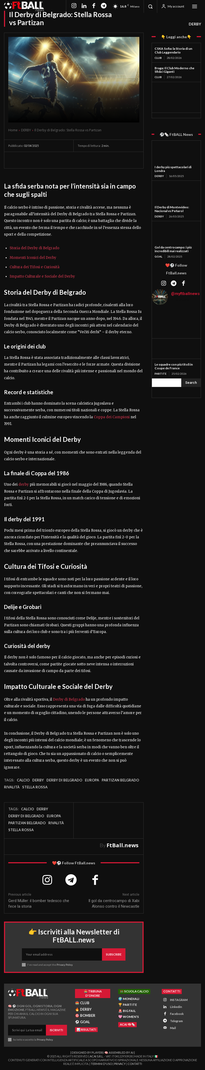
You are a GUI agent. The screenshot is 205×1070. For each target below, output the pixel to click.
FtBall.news (123, 845)
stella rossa (35, 787)
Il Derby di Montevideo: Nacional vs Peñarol (172, 209)
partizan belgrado (120, 780)
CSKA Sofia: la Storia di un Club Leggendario (173, 50)
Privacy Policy (64, 964)
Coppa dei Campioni (112, 417)
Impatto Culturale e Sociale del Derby (42, 276)
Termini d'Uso (101, 1064)
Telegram (176, 1020)
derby (23, 484)
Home (13, 130)
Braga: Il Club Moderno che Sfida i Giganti (174, 70)
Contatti (135, 1064)
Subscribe (113, 954)
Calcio (23, 780)
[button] (150, 6)
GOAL (158, 256)
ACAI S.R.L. (97, 1056)
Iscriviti (56, 1030)
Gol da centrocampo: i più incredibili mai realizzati (173, 249)
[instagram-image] (160, 317)
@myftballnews (185, 293)
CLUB (158, 57)
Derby (38, 780)
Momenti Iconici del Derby (33, 257)
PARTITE (161, 373)
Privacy (120, 1064)
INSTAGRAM (179, 1000)
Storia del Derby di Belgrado (34, 248)
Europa (92, 780)
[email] (62, 954)
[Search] (191, 382)
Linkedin (176, 1006)
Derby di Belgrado (69, 699)
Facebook (177, 1013)
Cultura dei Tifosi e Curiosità (35, 267)
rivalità (11, 787)
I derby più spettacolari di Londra (173, 169)
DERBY (195, 24)
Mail (173, 1027)
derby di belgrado (64, 780)
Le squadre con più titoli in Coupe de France (174, 366)
